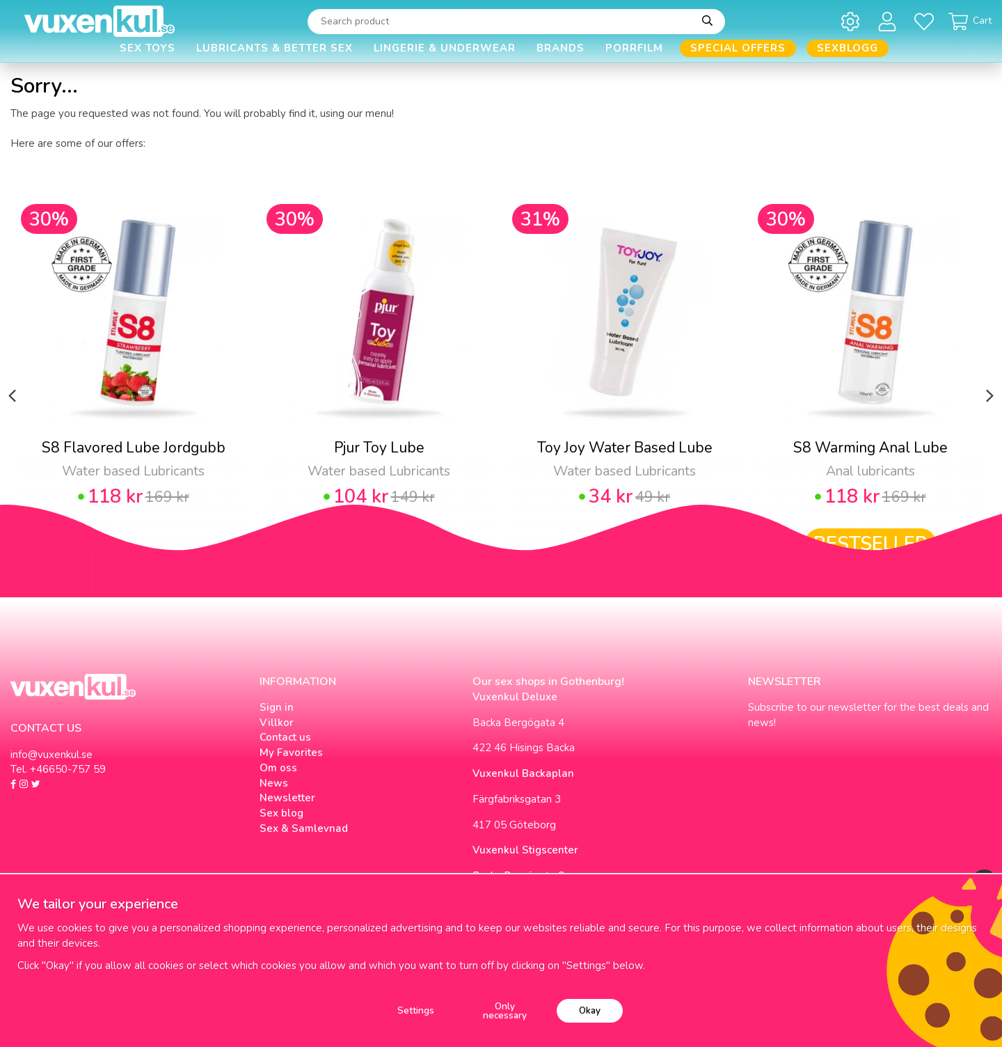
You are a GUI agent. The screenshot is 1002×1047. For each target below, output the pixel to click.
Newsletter (287, 798)
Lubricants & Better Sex (274, 48)
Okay (590, 1010)
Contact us (285, 737)
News (274, 783)
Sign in (277, 707)
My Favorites (291, 752)
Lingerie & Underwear (445, 48)
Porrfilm (634, 48)
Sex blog (281, 813)
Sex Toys (147, 48)
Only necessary (505, 1011)
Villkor (277, 723)
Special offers (738, 48)
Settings (415, 1010)
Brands (560, 48)
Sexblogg (847, 48)
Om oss (278, 768)
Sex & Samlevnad (304, 828)
